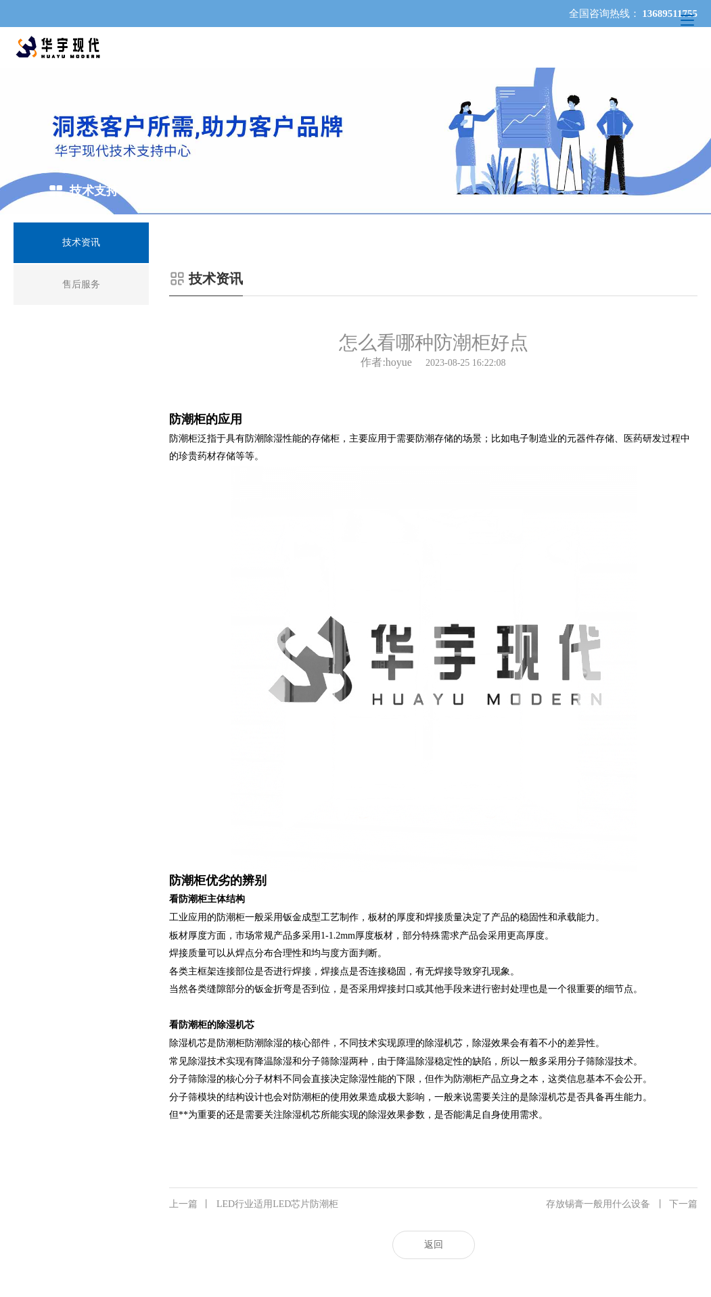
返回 (433, 1245)
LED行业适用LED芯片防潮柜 (253, 1204)
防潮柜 (183, 438)
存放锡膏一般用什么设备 (621, 1204)
